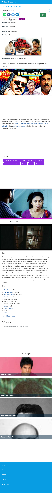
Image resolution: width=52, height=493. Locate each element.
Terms (3, 470)
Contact (4, 479)
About (3, 465)
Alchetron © (7, 484)
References (39, 164)
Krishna (19, 126)
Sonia (14, 126)
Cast (31, 164)
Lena (23, 126)
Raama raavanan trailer (11, 164)
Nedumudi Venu (36, 124)
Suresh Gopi (18, 124)
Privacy (4, 475)
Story (23, 164)
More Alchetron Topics (8, 316)
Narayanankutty (8, 308)
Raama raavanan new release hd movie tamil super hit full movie (24, 160)
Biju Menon (44, 124)
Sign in (43, 15)
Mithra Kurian (26, 124)
